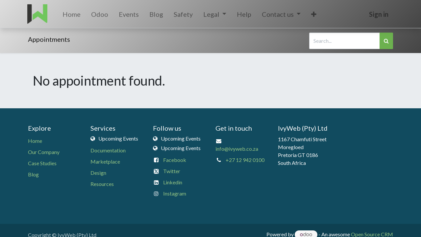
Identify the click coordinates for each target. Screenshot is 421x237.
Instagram (174, 193)
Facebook (174, 160)
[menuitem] (72, 14)
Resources (102, 184)
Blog (33, 174)
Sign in (378, 14)
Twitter (171, 171)
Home (35, 141)
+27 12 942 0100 (245, 160)
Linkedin (172, 182)
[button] (314, 14)
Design (98, 173)
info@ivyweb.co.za (236, 148)
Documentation (108, 150)
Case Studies (42, 163)
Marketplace (105, 161)
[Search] (386, 41)
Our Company (44, 152)
